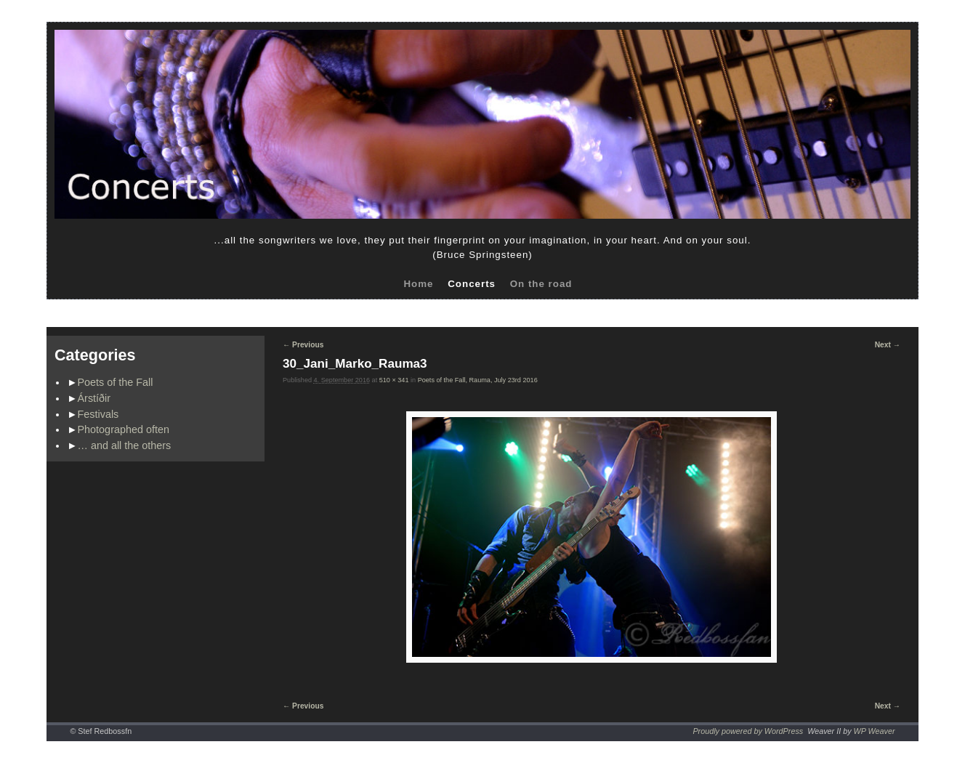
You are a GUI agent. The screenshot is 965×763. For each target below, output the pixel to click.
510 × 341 (394, 380)
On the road (541, 283)
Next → (887, 345)
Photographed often (123, 429)
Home (418, 283)
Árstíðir (94, 398)
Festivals (98, 414)
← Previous (303, 345)
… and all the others (124, 445)
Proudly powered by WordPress (748, 731)
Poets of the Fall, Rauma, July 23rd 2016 (478, 380)
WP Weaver (874, 731)
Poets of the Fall (115, 382)
